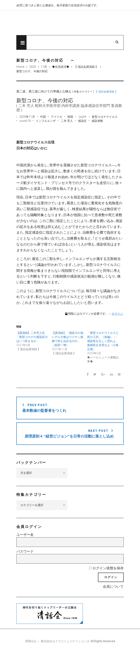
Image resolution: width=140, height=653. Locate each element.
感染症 (82, 120)
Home (20, 66)
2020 (32, 66)
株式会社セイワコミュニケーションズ (65, 641)
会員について (113, 586)
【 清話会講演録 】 (86, 66)
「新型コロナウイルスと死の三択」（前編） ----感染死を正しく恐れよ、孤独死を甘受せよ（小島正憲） (103, 341)
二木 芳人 (67, 120)
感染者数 (97, 120)
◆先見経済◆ (60, 66)
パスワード (25, 551)
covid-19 (25, 120)
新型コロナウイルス (105, 116)
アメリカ (56, 116)
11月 (44, 66)
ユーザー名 (25, 535)
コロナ (82, 116)
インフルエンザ (46, 120)
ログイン (117, 313)
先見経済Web (58, 23)
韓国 (70, 116)
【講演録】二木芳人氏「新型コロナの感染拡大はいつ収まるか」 (32, 337)
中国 (43, 116)
